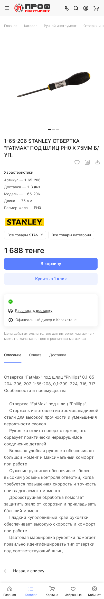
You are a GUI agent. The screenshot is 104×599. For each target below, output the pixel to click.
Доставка (57, 355)
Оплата (35, 355)
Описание (12, 355)
